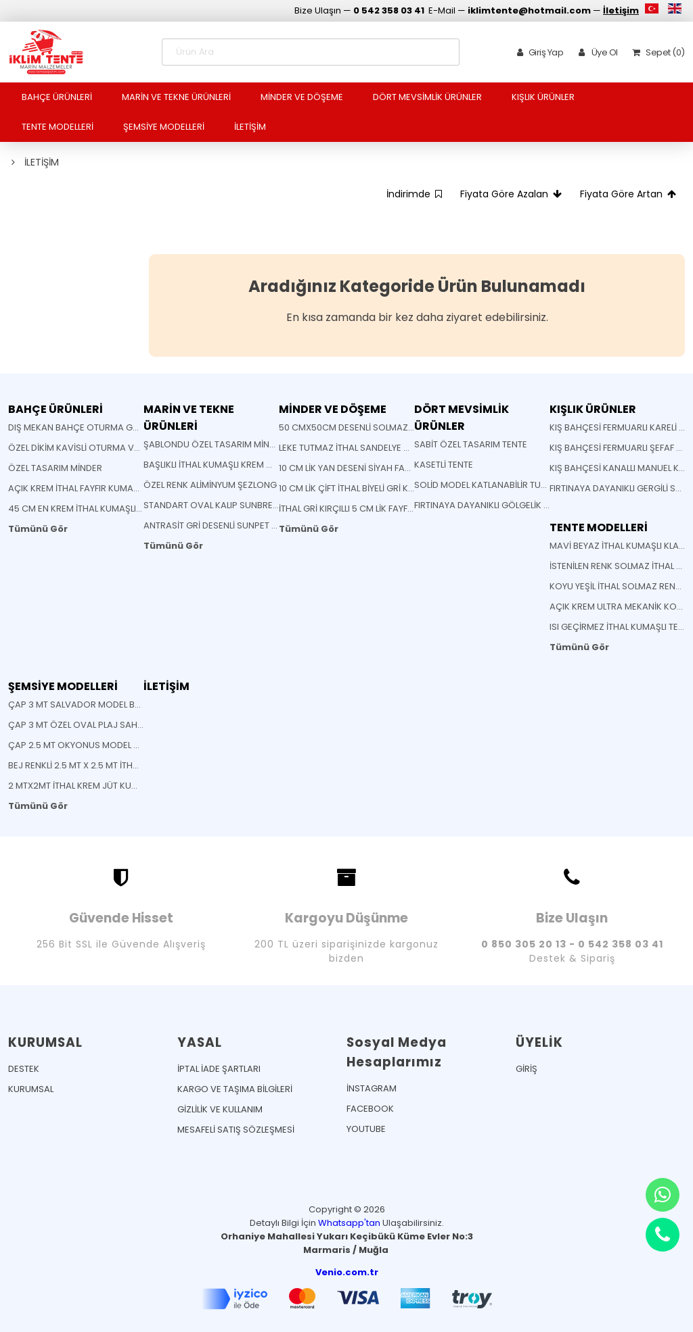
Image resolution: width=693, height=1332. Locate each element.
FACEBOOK (370, 1108)
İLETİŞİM (250, 126)
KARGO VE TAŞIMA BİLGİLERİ (234, 1089)
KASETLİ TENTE (443, 464)
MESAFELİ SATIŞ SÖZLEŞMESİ (235, 1129)
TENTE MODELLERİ (57, 126)
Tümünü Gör (38, 528)
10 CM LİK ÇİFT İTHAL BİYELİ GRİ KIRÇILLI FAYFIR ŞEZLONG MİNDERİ (409, 488)
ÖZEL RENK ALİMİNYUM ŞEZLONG (210, 484)
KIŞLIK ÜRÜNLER (543, 97)
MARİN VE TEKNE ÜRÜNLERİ (176, 97)
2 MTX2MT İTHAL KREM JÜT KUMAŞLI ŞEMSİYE (100, 785)
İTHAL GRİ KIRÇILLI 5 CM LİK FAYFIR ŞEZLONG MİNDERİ (385, 508)
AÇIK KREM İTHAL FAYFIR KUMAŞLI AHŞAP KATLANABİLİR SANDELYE (142, 488)
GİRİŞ (526, 1068)
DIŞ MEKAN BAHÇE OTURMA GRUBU (82, 427)
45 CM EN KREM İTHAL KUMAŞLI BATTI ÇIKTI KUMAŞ (112, 508)
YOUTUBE (366, 1129)
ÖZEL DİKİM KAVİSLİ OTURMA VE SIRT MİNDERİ (101, 447)
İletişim (621, 10)
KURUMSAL (30, 1089)
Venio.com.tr (346, 1272)
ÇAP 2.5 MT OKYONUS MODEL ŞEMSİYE (88, 745)
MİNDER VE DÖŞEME (302, 97)
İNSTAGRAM (371, 1088)
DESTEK (23, 1068)
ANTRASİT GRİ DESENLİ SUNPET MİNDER (223, 525)
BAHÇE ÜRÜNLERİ (57, 97)
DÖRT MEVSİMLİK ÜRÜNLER (427, 97)
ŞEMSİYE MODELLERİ (163, 126)
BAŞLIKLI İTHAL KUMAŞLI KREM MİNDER (220, 464)
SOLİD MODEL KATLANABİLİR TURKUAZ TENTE (505, 484)
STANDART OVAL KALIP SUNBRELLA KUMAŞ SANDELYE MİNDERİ (270, 505)
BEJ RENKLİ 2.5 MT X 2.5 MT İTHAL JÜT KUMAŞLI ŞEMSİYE (121, 765)
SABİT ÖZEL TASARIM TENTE (470, 444)
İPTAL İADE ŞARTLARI (219, 1068)
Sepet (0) (656, 52)
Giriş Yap (538, 52)
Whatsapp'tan (349, 1222)
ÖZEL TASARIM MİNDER (55, 468)
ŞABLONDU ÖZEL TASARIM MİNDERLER (221, 444)
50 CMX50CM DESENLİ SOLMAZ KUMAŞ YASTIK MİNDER (392, 427)
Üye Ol (595, 52)
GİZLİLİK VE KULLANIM (220, 1109)
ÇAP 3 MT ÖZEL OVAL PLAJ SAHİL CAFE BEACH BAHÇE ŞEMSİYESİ (140, 724)
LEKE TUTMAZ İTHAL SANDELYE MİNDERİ (358, 447)
